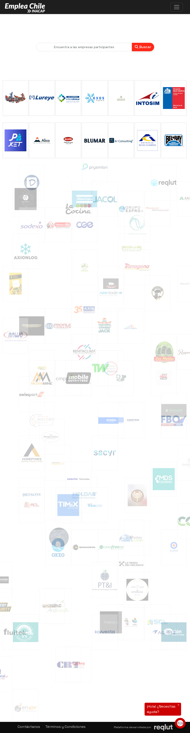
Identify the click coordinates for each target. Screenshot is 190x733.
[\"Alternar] (176, 7)
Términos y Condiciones (65, 726)
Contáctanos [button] (29, 726)
